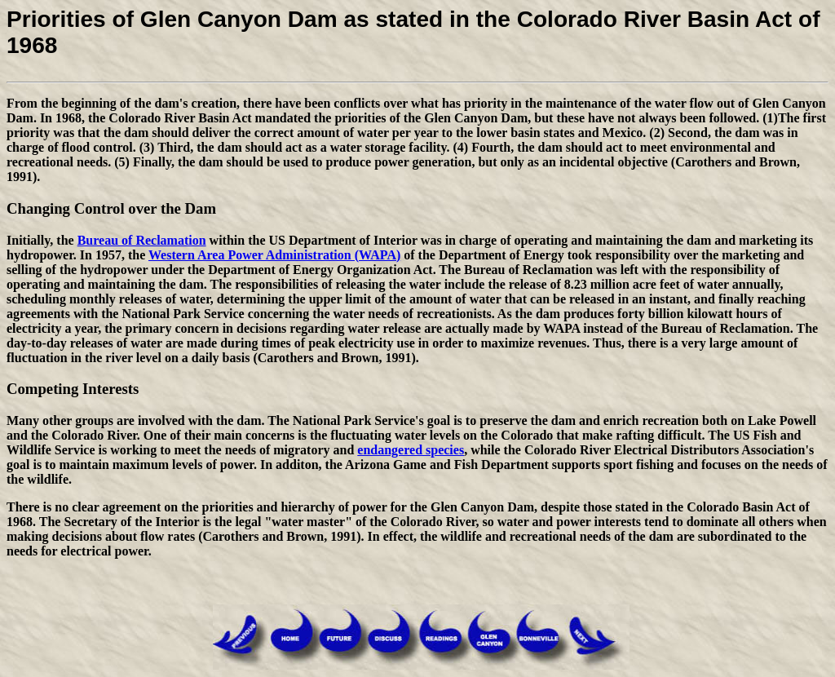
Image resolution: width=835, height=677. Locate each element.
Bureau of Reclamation (141, 240)
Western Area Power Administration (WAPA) (274, 255)
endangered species (410, 450)
